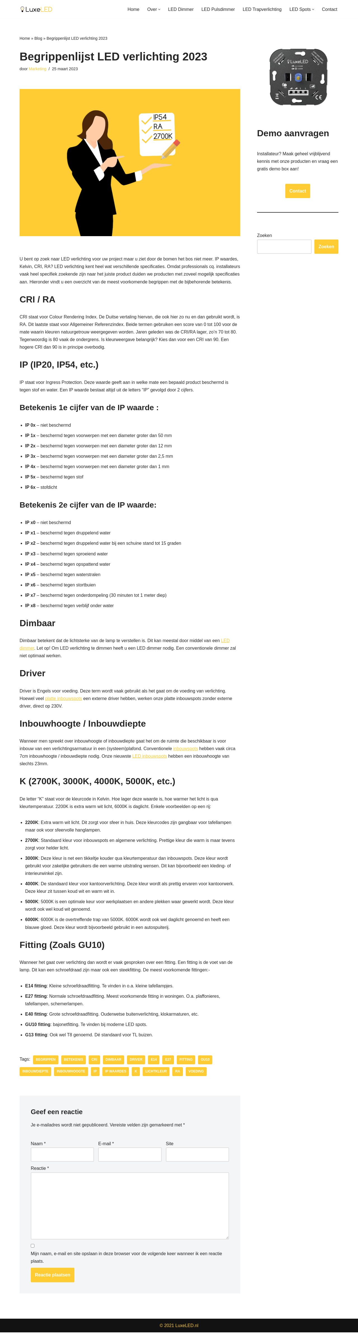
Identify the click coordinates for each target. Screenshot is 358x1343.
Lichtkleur (156, 1082)
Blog (38, 38)
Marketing (37, 69)
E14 (154, 1070)
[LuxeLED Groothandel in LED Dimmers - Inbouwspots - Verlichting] (36, 9)
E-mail (106, 1153)
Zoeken (264, 235)
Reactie (40, 1178)
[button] (159, 9)
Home (133, 9)
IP (95, 1082)
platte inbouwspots (64, 707)
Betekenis (73, 1070)
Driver (136, 1070)
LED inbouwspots (150, 765)
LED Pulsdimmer (218, 9)
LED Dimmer (180, 9)
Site (170, 1153)
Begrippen (46, 1070)
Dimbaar (114, 1070)
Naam (38, 1153)
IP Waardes (116, 1082)
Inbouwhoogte (71, 1082)
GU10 (205, 1070)
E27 (168, 1070)
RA (178, 1082)
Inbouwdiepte (35, 1082)
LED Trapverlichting (262, 9)
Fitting (186, 1070)
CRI (95, 1070)
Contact (329, 9)
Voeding (196, 1082)
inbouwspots (186, 757)
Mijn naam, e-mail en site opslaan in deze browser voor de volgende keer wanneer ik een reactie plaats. (126, 1268)
